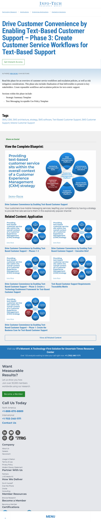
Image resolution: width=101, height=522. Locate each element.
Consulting (6, 491)
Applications (24, 12)
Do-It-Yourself (7, 483)
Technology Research (9, 12)
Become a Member (13, 394)
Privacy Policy (7, 465)
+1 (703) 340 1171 (73, 355)
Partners (5, 474)
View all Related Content (50, 337)
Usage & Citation (8, 459)
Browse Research (9, 498)
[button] (50, 516)
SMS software (45, 119)
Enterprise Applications (40, 12)
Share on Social (50, 139)
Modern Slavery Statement (12, 467)
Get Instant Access (13, 62)
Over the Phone (8, 486)
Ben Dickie (14, 73)
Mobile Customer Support (23, 123)
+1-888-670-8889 (12, 411)
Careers (5, 451)
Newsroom (6, 454)
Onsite (4, 489)
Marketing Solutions (59, 12)
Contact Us (9, 422)
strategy (33, 119)
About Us (5, 449)
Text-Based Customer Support (66, 119)
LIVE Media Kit (7, 477)
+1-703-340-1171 (11, 418)
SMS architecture (21, 119)
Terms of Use (7, 462)
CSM (9, 119)
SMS (4, 119)
